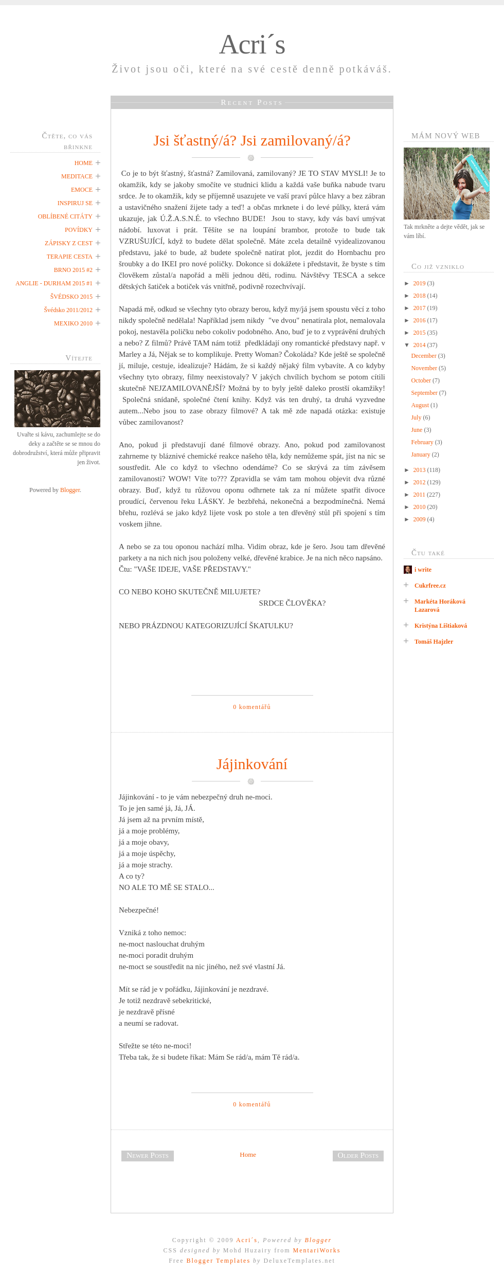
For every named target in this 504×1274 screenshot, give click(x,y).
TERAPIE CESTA (70, 256)
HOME (84, 163)
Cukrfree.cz (430, 585)
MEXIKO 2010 (73, 323)
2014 (420, 345)
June (417, 429)
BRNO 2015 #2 (73, 270)
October (422, 380)
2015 (420, 332)
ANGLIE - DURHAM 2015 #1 (54, 283)
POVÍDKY (79, 229)
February (423, 442)
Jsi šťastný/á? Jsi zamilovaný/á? (252, 140)
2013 (420, 470)
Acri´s (252, 44)
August (420, 405)
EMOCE (82, 189)
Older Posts (358, 1155)
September (425, 392)
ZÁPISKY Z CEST (69, 243)
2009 (420, 519)
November (425, 368)
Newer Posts (148, 1155)
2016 (420, 320)
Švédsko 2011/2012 (68, 310)
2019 (420, 283)
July (417, 417)
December (424, 355)
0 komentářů (252, 707)
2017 (420, 308)
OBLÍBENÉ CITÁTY (65, 216)
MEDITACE (77, 176)
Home (248, 1154)
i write (423, 569)
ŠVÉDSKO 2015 (71, 296)
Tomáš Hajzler (434, 641)
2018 (420, 295)
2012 (420, 482)
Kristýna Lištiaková (441, 625)
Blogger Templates (218, 1260)
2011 (420, 494)
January (421, 454)
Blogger (70, 490)
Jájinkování (252, 763)
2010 (420, 507)
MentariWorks (316, 1250)
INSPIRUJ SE (75, 203)
